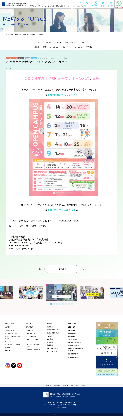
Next (86, 269)
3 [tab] (57, 304)
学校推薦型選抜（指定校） (54, 330)
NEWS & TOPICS (10, 323)
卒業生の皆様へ (51, 1)
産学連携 (89, 47)
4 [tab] (60, 304)
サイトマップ (45, 386)
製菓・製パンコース (32, 333)
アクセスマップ (34, 386)
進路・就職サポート (66, 7)
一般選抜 (49, 336)
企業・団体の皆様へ (74, 1)
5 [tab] (63, 304)
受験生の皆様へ (34, 1)
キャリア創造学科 (31, 337)
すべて (40, 42)
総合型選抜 (50, 327)
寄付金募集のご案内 (95, 4)
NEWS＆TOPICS (14, 34)
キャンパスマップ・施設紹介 (12, 344)
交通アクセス (87, 4)
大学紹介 (40, 7)
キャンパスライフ (77, 7)
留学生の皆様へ (59, 1)
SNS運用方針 (66, 386)
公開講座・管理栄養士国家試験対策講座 (75, 350)
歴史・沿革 (8, 341)
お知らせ (48, 42)
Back (37, 269)
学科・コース (48, 7)
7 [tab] (69, 304)
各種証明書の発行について (74, 343)
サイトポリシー (56, 386)
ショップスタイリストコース (33, 341)
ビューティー (66, 47)
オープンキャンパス (71, 42)
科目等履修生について (73, 346)
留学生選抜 (50, 345)
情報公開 (8, 351)
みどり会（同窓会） (73, 340)
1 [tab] (51, 304)
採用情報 (90, 386)
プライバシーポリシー (79, 386)
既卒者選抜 (50, 342)
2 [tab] (54, 304)
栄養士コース (30, 330)
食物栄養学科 (30, 327)
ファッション (54, 47)
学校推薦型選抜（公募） (53, 333)
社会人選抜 (50, 339)
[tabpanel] (61, 292)
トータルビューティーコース (34, 350)
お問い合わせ (103, 4)
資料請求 (110, 4)
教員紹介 (8, 348)
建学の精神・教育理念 (11, 333)
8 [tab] (72, 304)
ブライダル (78, 47)
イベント (85, 42)
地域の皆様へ (66, 1)
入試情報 (56, 7)
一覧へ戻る (62, 269)
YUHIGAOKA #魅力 (10, 330)
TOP (6, 34)
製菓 (44, 47)
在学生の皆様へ (42, 1)
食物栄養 (36, 47)
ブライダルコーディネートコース (33, 346)
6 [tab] (66, 304)
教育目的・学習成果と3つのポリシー (12, 337)
